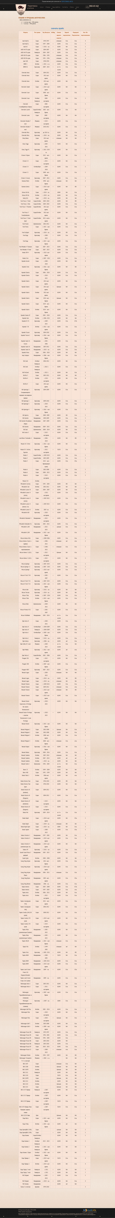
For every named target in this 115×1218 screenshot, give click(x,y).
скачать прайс (57, 28)
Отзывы (48, 7)
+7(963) (92, 6)
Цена (77, 7)
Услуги (42, 7)
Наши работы (56, 7)
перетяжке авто (67, 1)
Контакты (65, 7)
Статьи (72, 7)
